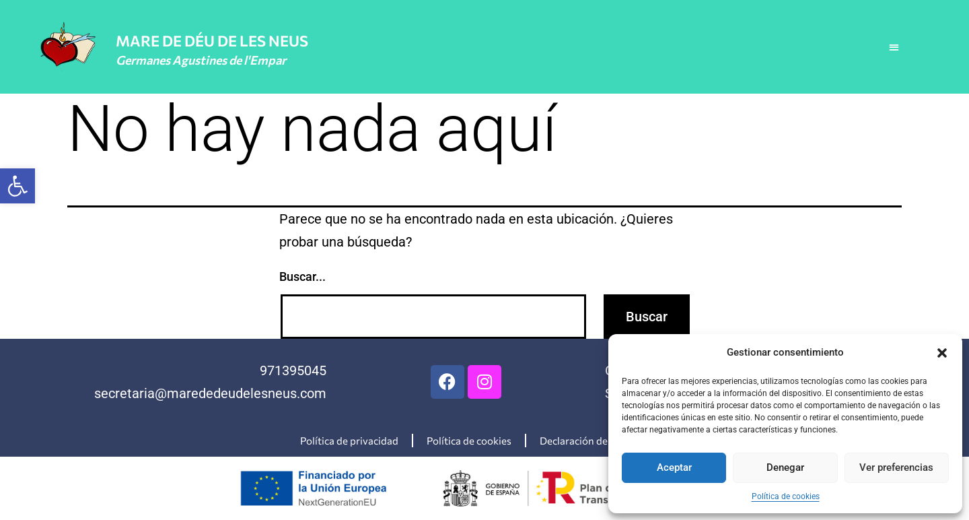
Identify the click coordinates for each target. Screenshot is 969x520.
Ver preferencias (896, 467)
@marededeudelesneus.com (240, 393)
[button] (17, 185)
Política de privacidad (349, 440)
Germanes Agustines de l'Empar (201, 60)
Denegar (785, 467)
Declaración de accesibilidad (604, 440)
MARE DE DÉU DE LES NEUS (212, 41)
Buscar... (302, 276)
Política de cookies (786, 496)
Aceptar (674, 467)
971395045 (293, 370)
